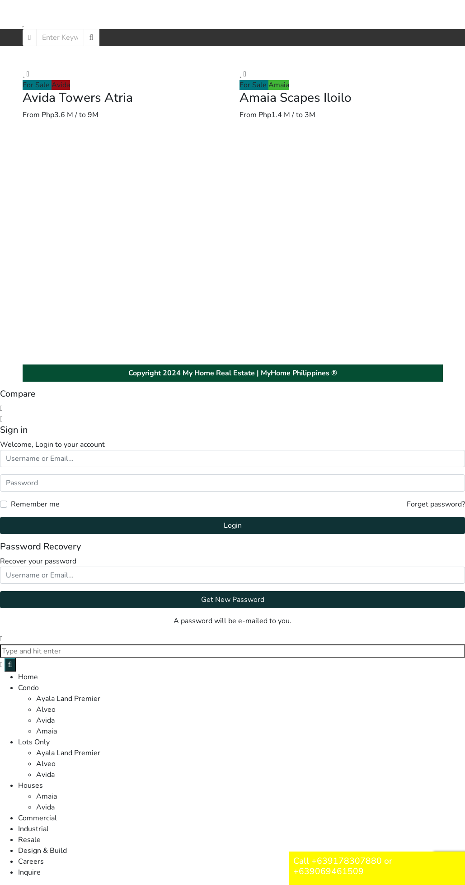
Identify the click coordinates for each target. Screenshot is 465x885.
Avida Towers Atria (78, 97)
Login (233, 525)
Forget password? (436, 504)
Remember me (35, 504)
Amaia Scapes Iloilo (296, 97)
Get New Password (232, 600)
